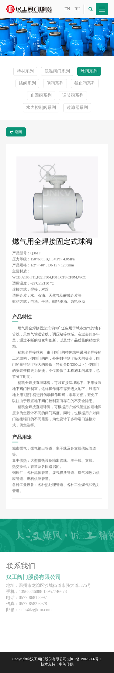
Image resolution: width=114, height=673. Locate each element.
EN (67, 9)
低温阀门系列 (57, 71)
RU (77, 9)
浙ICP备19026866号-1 (84, 659)
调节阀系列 (73, 95)
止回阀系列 (41, 95)
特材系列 (25, 71)
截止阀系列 (84, 83)
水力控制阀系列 (41, 108)
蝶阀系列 (27, 83)
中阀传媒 (66, 664)
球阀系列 (89, 71)
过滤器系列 (77, 108)
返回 (16, 132)
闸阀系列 (55, 83)
